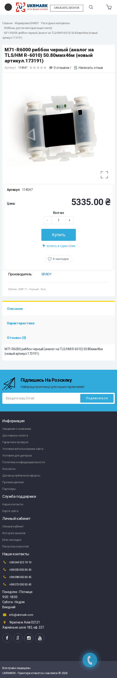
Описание (15, 309)
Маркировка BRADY (27, 23)
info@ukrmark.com (17, 614)
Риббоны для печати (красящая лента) (28, 28)
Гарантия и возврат (15, 442)
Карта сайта (10, 511)
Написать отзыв (91, 68)
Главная (7, 23)
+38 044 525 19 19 (16, 562)
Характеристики (20, 323)
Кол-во (58, 213)
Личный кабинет (13, 526)
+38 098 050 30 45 (16, 577)
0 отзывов (61, 68)
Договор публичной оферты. (21, 475)
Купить (58, 234)
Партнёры (9, 489)
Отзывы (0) (16, 338)
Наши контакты (12, 504)
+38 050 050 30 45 (16, 569)
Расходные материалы (55, 23)
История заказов (14, 533)
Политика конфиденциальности (23, 462)
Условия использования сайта (22, 449)
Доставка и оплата (15, 435)
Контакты (9, 469)
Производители (13, 482)
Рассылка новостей (15, 546)
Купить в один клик (59, 246)
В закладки (61, 259)
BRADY (47, 274)
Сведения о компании (16, 429)
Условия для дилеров (17, 455)
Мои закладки (11, 539)
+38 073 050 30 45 (16, 584)
